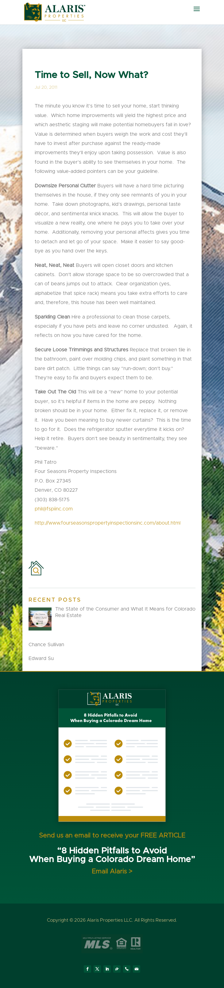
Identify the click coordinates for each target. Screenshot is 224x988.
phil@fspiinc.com (54, 508)
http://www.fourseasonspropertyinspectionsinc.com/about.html (107, 523)
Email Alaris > (112, 871)
